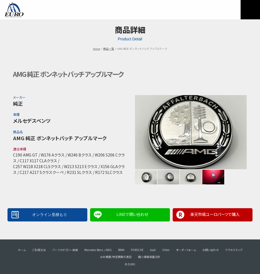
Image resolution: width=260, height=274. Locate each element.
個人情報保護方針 (149, 257)
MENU (250, 9)
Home (96, 49)
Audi (153, 250)
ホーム (22, 250)
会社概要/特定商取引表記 (116, 257)
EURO (14, 9)
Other (166, 250)
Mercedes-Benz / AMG (98, 250)
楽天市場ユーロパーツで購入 (214, 214)
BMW (121, 250)
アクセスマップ (234, 250)
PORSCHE (137, 250)
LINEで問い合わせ (132, 214)
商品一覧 (108, 49)
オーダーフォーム (186, 250)
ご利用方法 (39, 250)
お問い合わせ (210, 250)
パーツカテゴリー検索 (65, 250)
